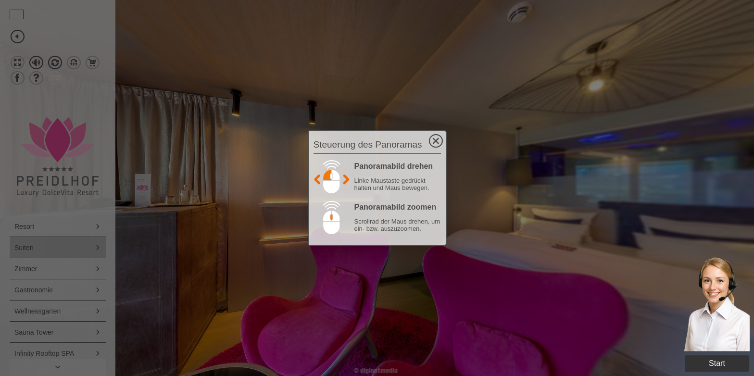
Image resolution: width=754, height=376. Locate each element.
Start (717, 363)
